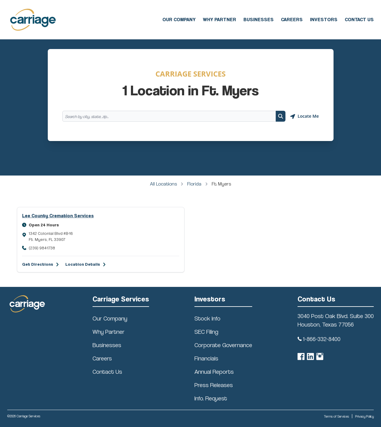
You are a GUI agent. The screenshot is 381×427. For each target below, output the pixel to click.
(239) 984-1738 (42, 247)
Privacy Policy (364, 416)
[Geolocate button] (304, 116)
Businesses (258, 19)
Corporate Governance (223, 345)
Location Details (82, 264)
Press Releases (213, 385)
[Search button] (280, 116)
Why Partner (219, 19)
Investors (323, 19)
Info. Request (210, 398)
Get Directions (37, 264)
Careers (292, 19)
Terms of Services (336, 416)
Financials (206, 358)
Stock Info (207, 318)
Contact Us (359, 19)
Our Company (179, 19)
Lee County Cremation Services (58, 215)
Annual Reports (214, 371)
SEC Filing (206, 331)
